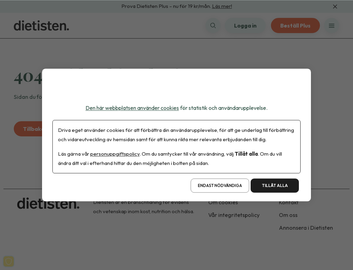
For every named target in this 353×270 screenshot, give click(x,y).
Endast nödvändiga (220, 185)
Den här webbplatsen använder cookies (132, 107)
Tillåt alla (275, 185)
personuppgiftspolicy (115, 154)
